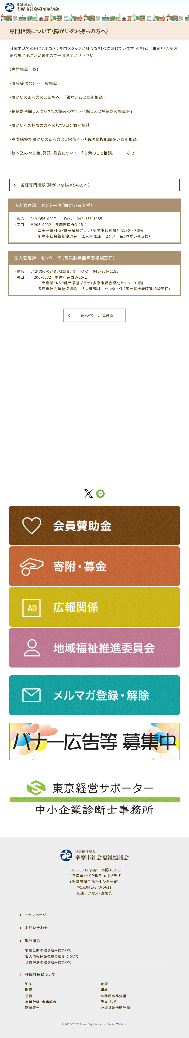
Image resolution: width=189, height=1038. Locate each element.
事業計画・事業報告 (41, 1001)
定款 (104, 983)
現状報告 (32, 1007)
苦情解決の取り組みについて (48, 962)
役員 (28, 995)
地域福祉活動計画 (115, 1007)
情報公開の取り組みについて (48, 950)
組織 (104, 989)
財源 (28, 989)
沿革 (28, 983)
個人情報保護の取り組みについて (52, 956)
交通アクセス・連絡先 (94, 893)
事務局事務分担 (113, 995)
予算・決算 (109, 1001)
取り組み (32, 940)
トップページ (36, 914)
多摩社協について (40, 974)
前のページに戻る (97, 315)
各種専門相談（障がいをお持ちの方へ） (56, 185)
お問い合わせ (36, 927)
